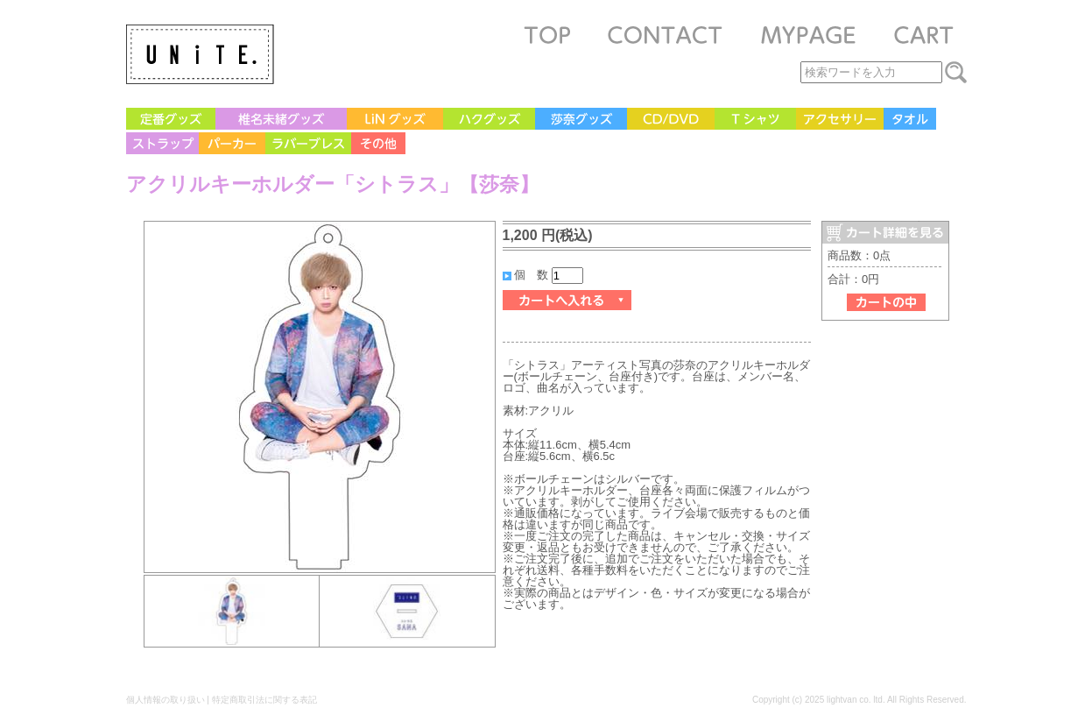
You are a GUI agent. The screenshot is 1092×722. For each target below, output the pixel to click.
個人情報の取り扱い (165, 699)
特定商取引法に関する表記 (264, 699)
